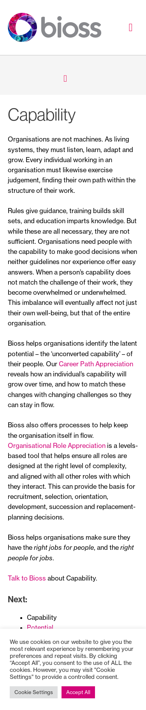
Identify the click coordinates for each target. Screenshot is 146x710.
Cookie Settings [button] (33, 692)
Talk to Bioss (27, 578)
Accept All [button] (78, 692)
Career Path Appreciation (96, 364)
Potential (40, 627)
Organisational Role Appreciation (57, 445)
